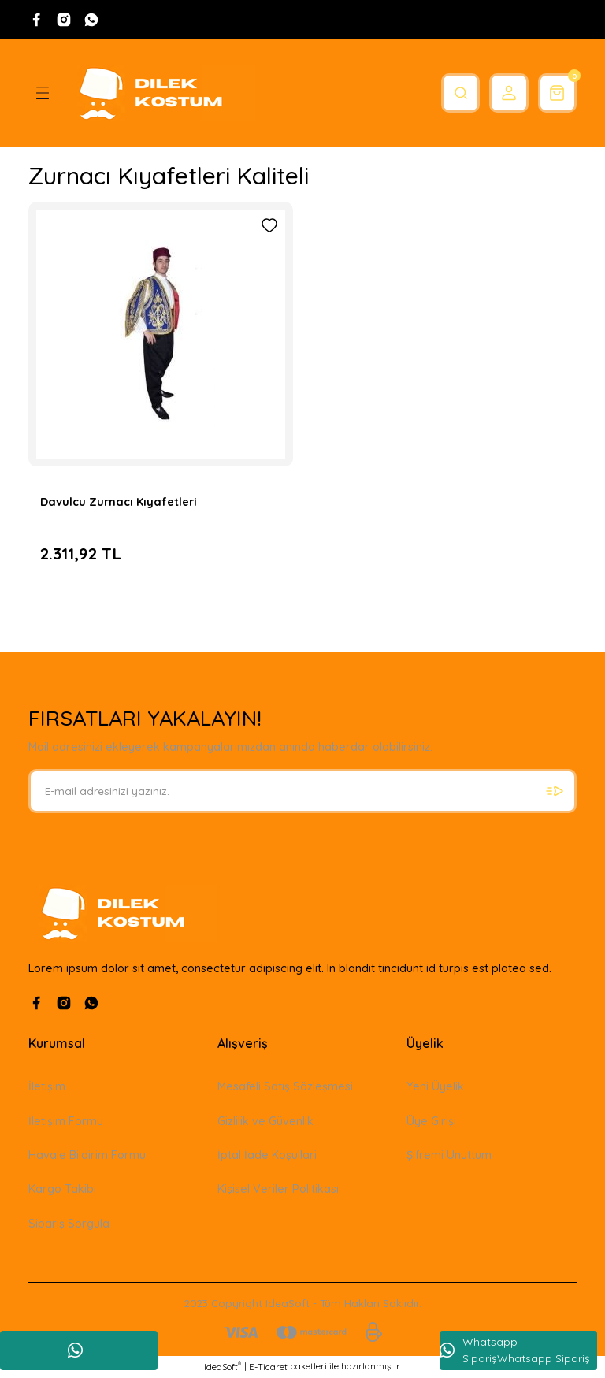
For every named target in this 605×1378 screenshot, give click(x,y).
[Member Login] (501, 93)
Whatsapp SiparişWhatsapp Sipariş (515, 1350)
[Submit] (555, 791)
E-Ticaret (268, 1366)
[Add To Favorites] (269, 225)
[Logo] (160, 93)
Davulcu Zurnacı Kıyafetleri (118, 502)
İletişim (46, 1086)
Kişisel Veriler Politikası (278, 1189)
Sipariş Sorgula (68, 1223)
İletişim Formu (65, 1121)
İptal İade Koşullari (267, 1155)
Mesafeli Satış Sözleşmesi (285, 1086)
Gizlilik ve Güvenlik (265, 1121)
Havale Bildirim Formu (87, 1155)
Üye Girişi (431, 1121)
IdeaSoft (222, 1366)
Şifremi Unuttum (449, 1155)
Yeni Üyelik (435, 1086)
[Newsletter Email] (302, 791)
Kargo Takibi (62, 1189)
